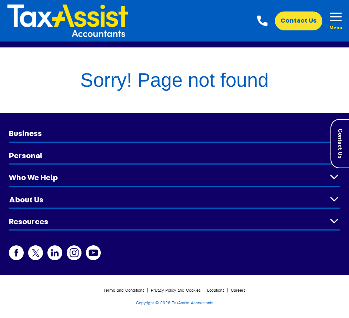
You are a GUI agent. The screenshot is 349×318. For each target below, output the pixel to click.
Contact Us (298, 20)
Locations (216, 290)
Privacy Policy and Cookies (176, 290)
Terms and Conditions (123, 290)
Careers (238, 290)
